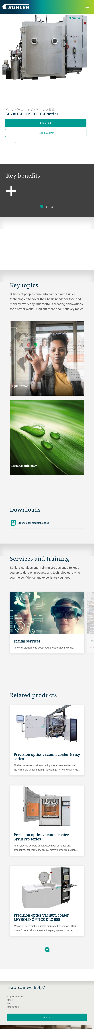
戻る (13, 142)
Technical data (45, 132)
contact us (47, 1017)
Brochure (45, 122)
